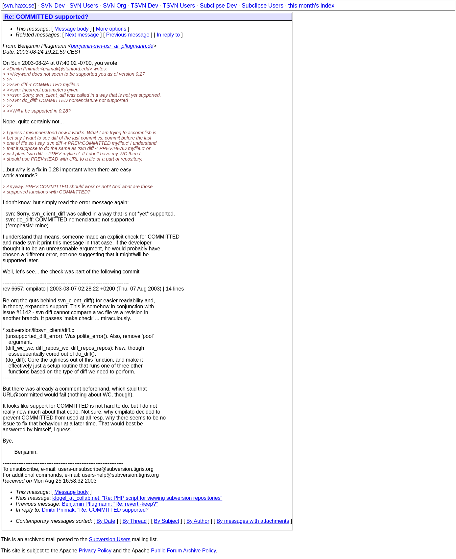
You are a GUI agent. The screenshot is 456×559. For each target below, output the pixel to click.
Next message (82, 35)
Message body (71, 29)
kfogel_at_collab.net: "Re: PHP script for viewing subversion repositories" (137, 498)
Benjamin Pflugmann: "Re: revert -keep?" (110, 504)
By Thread (135, 521)
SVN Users (83, 5)
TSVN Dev (144, 5)
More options (111, 29)
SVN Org (114, 5)
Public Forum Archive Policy (183, 550)
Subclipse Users (262, 5)
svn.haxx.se (19, 5)
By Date (105, 521)
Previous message (128, 35)
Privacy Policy (95, 550)
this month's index (311, 5)
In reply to (168, 35)
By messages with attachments (253, 521)
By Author (197, 521)
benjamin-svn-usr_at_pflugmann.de (112, 46)
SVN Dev (52, 5)
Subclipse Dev (218, 5)
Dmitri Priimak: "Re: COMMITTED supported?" (96, 510)
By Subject (166, 521)
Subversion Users (110, 539)
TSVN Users (179, 5)
